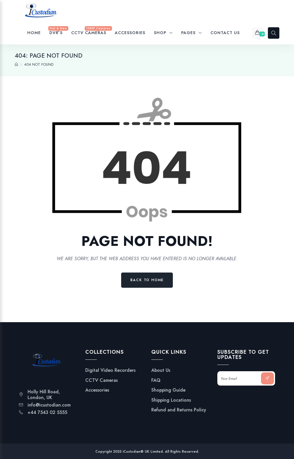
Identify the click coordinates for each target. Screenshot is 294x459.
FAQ (155, 380)
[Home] (16, 64)
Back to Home (147, 280)
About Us (160, 370)
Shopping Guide (168, 390)
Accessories (97, 390)
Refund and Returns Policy (178, 410)
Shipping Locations (171, 400)
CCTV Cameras (101, 380)
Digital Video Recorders (110, 370)
